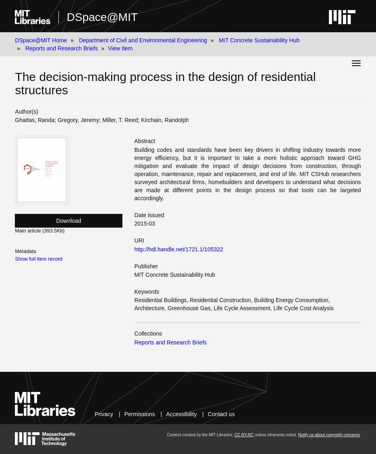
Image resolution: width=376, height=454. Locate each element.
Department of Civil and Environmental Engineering (143, 40)
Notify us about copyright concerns (328, 435)
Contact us (221, 414)
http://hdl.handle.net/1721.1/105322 (178, 249)
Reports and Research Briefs (61, 48)
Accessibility (181, 414)
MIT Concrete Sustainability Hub (259, 40)
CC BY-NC (243, 435)
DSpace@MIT (102, 17)
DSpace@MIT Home (41, 40)
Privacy (104, 414)
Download (68, 221)
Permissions (139, 414)
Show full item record (38, 259)
